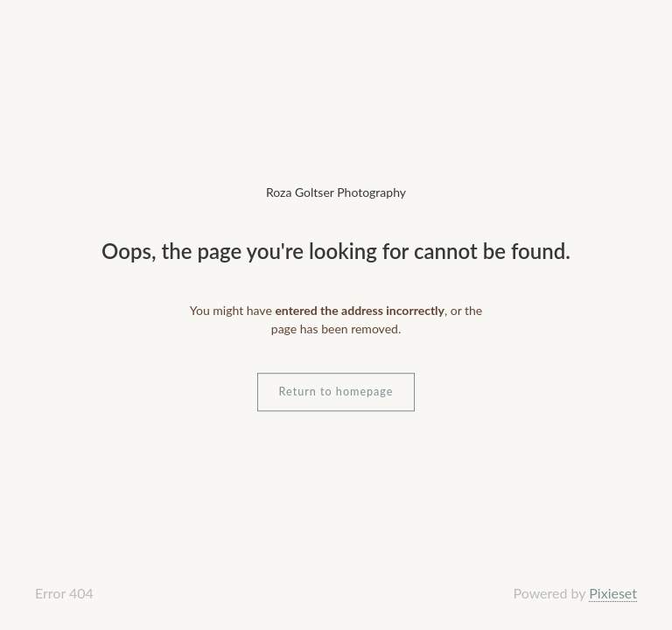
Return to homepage (336, 391)
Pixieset (613, 592)
